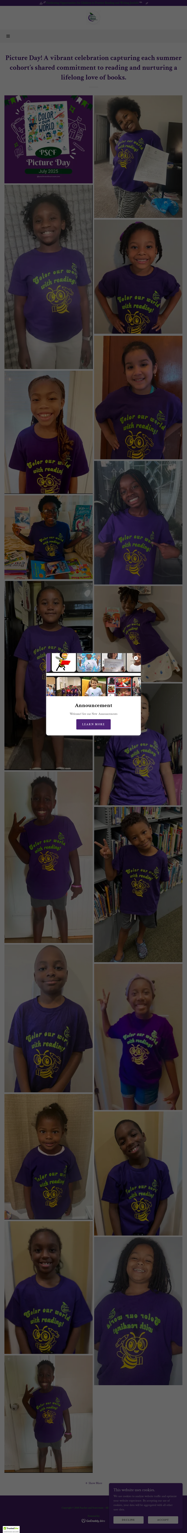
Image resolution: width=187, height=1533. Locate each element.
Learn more (93, 724)
